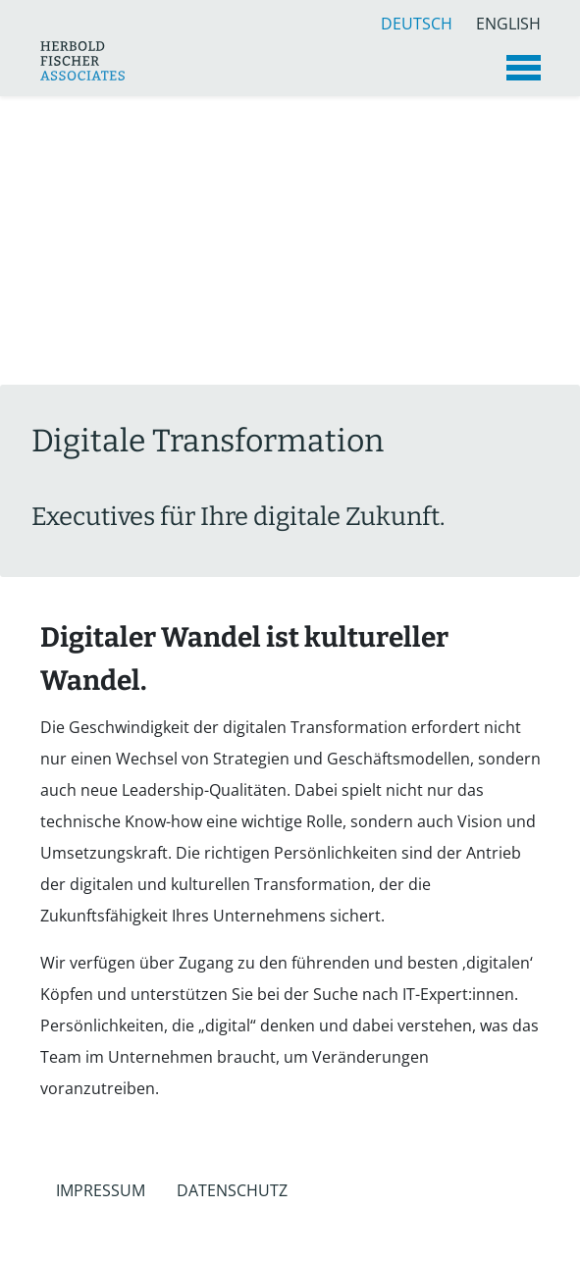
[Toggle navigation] (523, 67)
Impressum (100, 1190)
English (508, 21)
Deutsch (416, 21)
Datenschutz (232, 1190)
